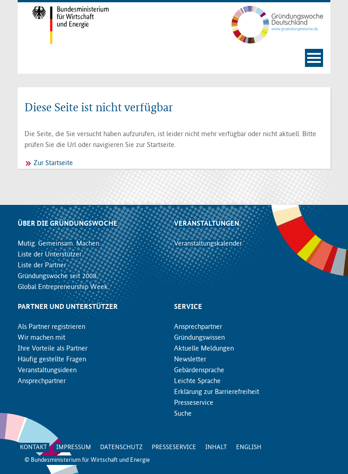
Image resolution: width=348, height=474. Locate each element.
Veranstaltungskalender (208, 243)
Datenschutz (121, 447)
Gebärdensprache (199, 370)
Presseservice (193, 403)
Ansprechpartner (42, 381)
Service (188, 307)
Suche (183, 413)
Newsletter (190, 359)
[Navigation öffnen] (314, 58)
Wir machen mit (41, 337)
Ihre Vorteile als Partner (52, 348)
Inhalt (216, 447)
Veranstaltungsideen (47, 370)
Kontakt (33, 447)
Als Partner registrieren (51, 327)
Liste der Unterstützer (50, 254)
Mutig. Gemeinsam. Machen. (59, 243)
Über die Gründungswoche (67, 224)
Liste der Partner (42, 265)
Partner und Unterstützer (68, 307)
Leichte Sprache (197, 381)
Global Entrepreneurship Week (63, 287)
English (248, 447)
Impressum (73, 447)
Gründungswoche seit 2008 (57, 276)
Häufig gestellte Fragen (52, 359)
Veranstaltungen (206, 224)
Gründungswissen (199, 337)
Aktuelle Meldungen (204, 348)
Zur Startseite (53, 163)
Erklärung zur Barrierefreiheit (216, 392)
